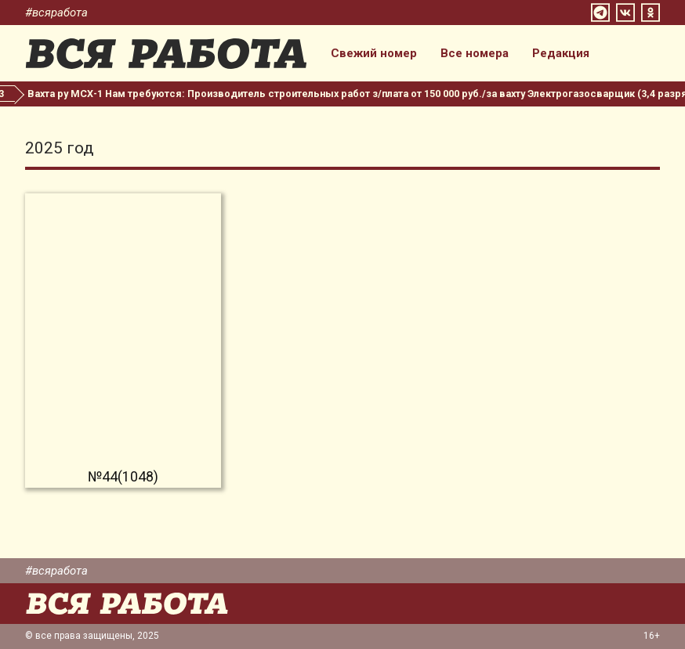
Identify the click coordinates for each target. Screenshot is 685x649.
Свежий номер (374, 53)
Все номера (474, 53)
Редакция (560, 53)
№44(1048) (123, 476)
